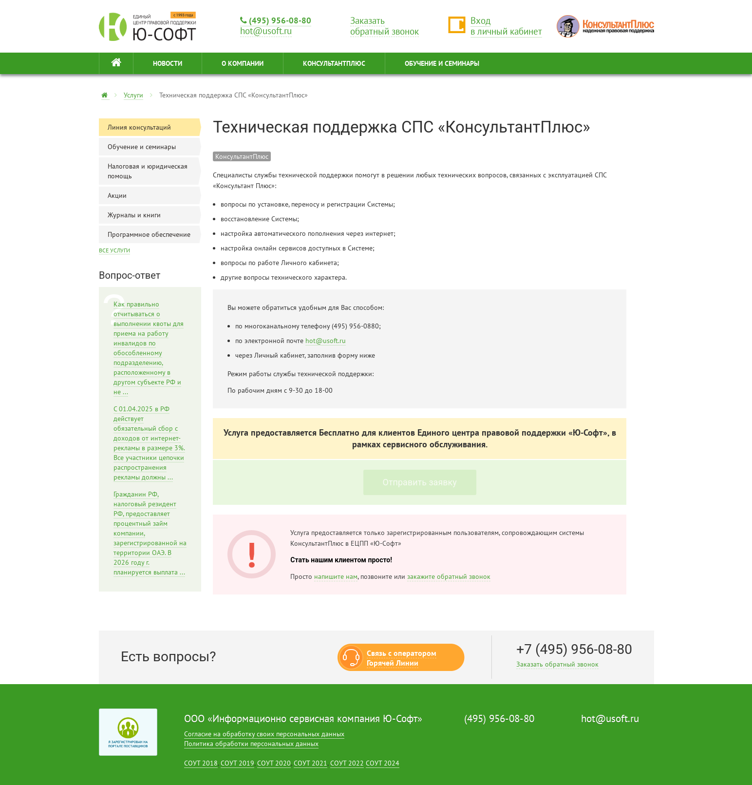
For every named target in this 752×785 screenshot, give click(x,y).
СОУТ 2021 (310, 763)
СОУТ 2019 (237, 763)
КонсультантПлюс (334, 63)
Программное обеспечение (154, 234)
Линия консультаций (154, 127)
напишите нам (335, 576)
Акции (154, 195)
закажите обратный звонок (448, 576)
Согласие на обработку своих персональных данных (264, 733)
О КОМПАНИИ (242, 63)
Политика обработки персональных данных (251, 743)
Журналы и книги (154, 215)
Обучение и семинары (154, 146)
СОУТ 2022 (347, 763)
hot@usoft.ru (325, 340)
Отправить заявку (420, 482)
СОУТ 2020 (274, 763)
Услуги (133, 95)
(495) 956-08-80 (275, 20)
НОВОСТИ (167, 63)
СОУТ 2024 (382, 763)
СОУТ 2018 (201, 763)
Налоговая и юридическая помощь (154, 171)
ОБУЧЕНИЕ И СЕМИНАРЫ (442, 63)
